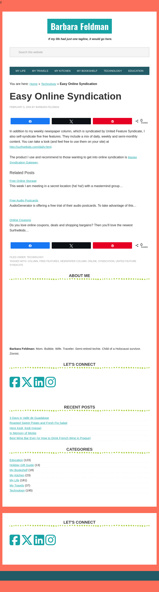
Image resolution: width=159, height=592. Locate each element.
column (33, 272)
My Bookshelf (19, 481)
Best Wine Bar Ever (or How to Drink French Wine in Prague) (50, 449)
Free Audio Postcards (25, 211)
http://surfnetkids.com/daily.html (32, 158)
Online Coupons (21, 231)
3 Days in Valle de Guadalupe (29, 429)
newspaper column (73, 272)
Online (92, 272)
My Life (14, 491)
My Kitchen (17, 486)
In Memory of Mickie (23, 444)
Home (34, 95)
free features (49, 272)
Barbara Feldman (79, 27)
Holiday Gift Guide (22, 476)
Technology (50, 95)
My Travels (17, 496)
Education (16, 471)
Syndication (106, 272)
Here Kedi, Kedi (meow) (25, 439)
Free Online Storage (24, 192)
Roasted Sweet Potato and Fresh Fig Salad (38, 434)
